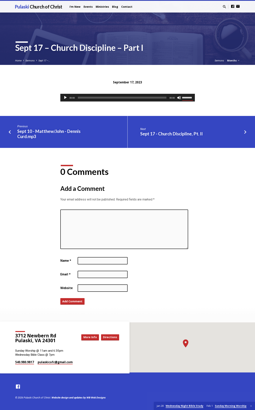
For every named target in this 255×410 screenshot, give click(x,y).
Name (65, 260)
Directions (109, 337)
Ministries (102, 6)
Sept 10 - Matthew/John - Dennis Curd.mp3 (49, 134)
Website (66, 288)
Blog (115, 6)
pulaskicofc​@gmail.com (55, 362)
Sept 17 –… (44, 60)
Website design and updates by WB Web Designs (78, 397)
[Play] (65, 98)
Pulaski (38, 6)
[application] (127, 97)
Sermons (30, 60)
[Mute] (179, 98)
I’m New (75, 6)
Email (65, 274)
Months (233, 60)
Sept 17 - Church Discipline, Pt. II (171, 133)
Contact (126, 6)
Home (18, 60)
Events (88, 6)
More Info (88, 337)
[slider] (122, 98)
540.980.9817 (24, 362)
